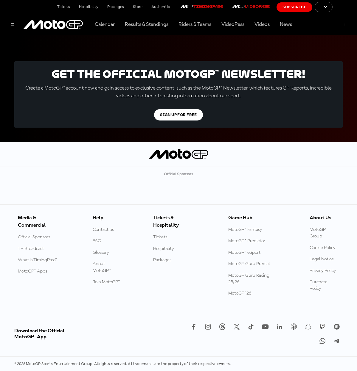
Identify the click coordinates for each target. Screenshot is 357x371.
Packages (115, 7)
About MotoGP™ (102, 267)
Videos (262, 24)
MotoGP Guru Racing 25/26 (248, 278)
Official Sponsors (34, 237)
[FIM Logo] (345, 7)
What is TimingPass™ (37, 260)
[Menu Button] (12, 24)
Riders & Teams (194, 24)
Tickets (63, 7)
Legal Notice (322, 259)
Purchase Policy (318, 285)
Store (137, 7)
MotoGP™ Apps (32, 271)
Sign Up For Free (178, 115)
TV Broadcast (31, 248)
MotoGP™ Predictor (246, 241)
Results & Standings (146, 24)
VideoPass (232, 24)
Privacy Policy (323, 270)
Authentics (161, 7)
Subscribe (294, 7)
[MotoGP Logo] (53, 25)
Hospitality (88, 7)
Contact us (103, 229)
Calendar (105, 24)
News (286, 24)
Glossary (101, 252)
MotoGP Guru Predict (249, 264)
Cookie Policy (323, 247)
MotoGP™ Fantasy (245, 229)
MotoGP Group (318, 233)
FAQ (97, 241)
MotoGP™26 (239, 293)
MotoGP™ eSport (244, 252)
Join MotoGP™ (106, 282)
